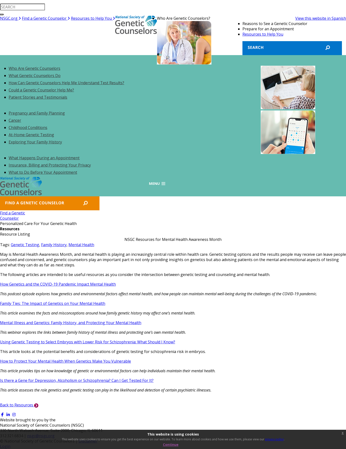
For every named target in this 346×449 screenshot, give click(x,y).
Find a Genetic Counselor (46, 18)
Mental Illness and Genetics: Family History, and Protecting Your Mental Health (70, 322)
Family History (54, 244)
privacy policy (274, 439)
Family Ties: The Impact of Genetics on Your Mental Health (52, 303)
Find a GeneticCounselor (12, 215)
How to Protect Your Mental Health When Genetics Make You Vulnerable (65, 361)
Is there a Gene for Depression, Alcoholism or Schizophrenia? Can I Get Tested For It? (77, 380)
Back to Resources (19, 405)
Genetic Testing (25, 244)
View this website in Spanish (320, 18)
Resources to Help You (93, 18)
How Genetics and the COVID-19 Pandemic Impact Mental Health (58, 284)
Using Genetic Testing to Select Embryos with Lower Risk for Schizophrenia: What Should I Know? (87, 342)
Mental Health (81, 244)
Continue (171, 444)
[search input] (22, 7)
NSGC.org (10, 18)
